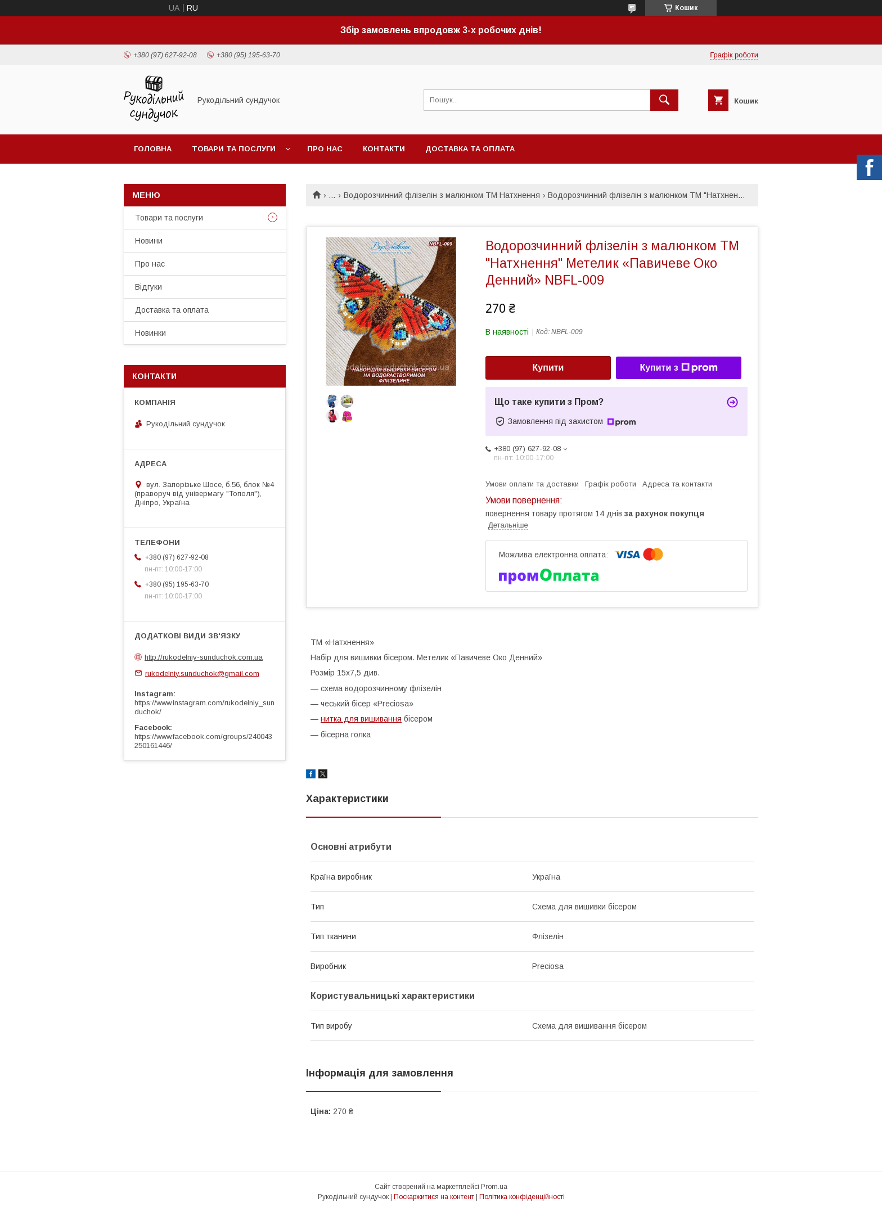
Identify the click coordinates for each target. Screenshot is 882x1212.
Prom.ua (494, 1187)
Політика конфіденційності (522, 1197)
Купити (548, 367)
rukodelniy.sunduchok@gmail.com (202, 673)
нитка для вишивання (361, 718)
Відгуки (148, 286)
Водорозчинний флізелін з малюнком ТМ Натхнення (442, 195)
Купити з (678, 368)
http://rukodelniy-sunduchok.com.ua (204, 657)
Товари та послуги (234, 149)
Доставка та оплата (470, 149)
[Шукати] (664, 100)
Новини (149, 240)
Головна (153, 149)
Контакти (384, 149)
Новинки (150, 332)
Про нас (325, 149)
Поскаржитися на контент (434, 1197)
